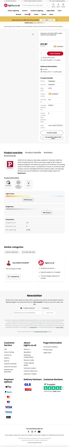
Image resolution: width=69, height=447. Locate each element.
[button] (33, 34)
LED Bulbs (18, 26)
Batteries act (45, 435)
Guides (34, 374)
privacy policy (59, 327)
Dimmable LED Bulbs (27, 26)
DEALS (47, 20)
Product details (33, 152)
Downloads (10, 155)
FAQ (5, 349)
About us (27, 349)
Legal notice (47, 353)
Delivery (6, 358)
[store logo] (12, 5)
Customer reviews (30, 368)
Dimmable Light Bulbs (28, 252)
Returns (6, 361)
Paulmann (51, 81)
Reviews (48, 152)
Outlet (43, 14)
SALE (27, 14)
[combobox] (35, 5)
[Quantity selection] (43, 54)
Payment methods (10, 364)
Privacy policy (48, 350)
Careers (26, 371)
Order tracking (9, 352)
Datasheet (60, 46)
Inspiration (27, 374)
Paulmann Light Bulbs (11, 252)
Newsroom (33, 371)
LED (14, 26)
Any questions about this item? (53, 137)
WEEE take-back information (56, 435)
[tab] (13, 152)
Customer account (10, 367)
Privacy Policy (37, 435)
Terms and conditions (50, 347)
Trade (36, 14)
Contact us (7, 355)
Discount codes (29, 360)
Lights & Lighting (8, 26)
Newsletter (27, 352)
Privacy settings (9, 435)
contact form (33, 327)
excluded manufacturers (41, 331)
